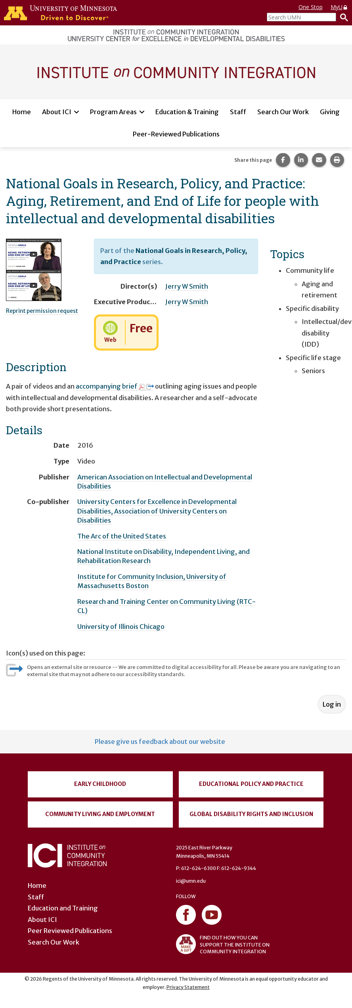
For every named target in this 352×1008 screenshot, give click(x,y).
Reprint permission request (42, 310)
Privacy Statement (188, 987)
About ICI (56, 112)
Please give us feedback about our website (160, 741)
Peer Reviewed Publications (70, 931)
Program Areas (113, 112)
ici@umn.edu (191, 881)
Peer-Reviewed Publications (176, 134)
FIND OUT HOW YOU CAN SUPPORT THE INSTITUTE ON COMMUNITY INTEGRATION (223, 944)
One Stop (310, 7)
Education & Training (187, 112)
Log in (332, 704)
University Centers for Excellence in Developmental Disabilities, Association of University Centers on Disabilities (157, 511)
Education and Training (63, 908)
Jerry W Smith (186, 286)
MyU (339, 7)
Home (21, 112)
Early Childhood (100, 784)
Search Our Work (283, 112)
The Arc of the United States (121, 536)
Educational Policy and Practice (251, 784)
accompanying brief (115, 386)
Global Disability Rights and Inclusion (251, 814)
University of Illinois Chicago (121, 626)
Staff (238, 112)
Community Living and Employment (100, 814)
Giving (330, 112)
